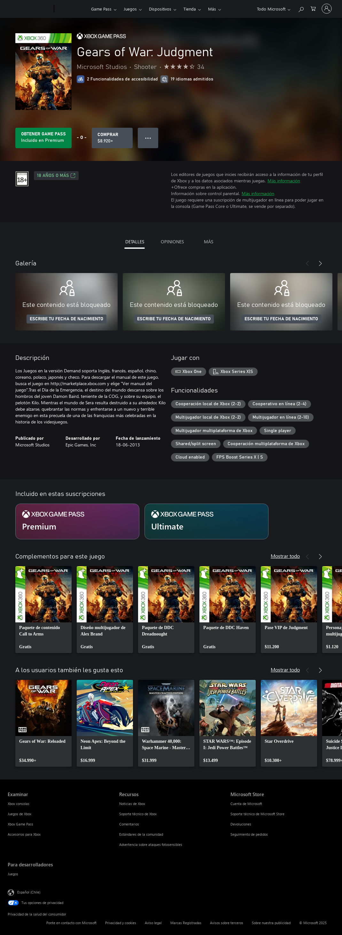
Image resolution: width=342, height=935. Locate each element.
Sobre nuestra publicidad (271, 923)
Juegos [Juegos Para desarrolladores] (13, 874)
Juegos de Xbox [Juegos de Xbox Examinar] (19, 814)
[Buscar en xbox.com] (301, 8)
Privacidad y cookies (120, 923)
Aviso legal (153, 923)
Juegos (130, 8)
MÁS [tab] (208, 242)
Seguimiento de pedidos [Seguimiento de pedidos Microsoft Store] (249, 834)
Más (212, 8)
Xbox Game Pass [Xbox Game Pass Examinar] (20, 824)
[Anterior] (307, 263)
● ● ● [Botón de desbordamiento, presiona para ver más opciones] (148, 138)
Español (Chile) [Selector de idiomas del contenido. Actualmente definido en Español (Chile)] (28, 892)
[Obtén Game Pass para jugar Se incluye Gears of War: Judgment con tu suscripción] (43, 138)
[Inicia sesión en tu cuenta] (326, 8)
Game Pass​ (101, 8)
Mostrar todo (285, 555)
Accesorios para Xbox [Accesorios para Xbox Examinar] (24, 834)
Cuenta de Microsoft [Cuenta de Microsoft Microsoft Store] (246, 804)
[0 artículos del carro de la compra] (313, 8)
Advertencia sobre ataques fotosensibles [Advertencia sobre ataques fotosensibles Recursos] (150, 844)
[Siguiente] (320, 263)
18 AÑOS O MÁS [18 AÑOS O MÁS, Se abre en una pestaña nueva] (56, 175)
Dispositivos (160, 8)
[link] (43, 609)
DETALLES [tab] (134, 242)
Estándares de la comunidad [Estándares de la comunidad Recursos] (141, 834)
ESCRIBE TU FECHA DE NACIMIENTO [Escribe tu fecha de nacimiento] (66, 319)
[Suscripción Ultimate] (206, 521)
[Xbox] (71, 9)
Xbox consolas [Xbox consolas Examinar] (18, 804)
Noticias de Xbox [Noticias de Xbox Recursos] (132, 804)
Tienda (189, 8)
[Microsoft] (29, 9)
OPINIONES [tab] (172, 242)
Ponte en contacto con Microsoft (71, 923)
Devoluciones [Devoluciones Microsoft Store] (240, 824)
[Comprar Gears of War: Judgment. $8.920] (112, 138)
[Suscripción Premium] (77, 521)
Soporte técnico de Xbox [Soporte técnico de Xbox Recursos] (138, 814)
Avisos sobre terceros (226, 923)
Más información (284, 181)
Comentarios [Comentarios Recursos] (129, 824)
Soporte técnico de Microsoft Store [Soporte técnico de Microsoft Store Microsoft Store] (257, 814)
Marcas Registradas (185, 923)
